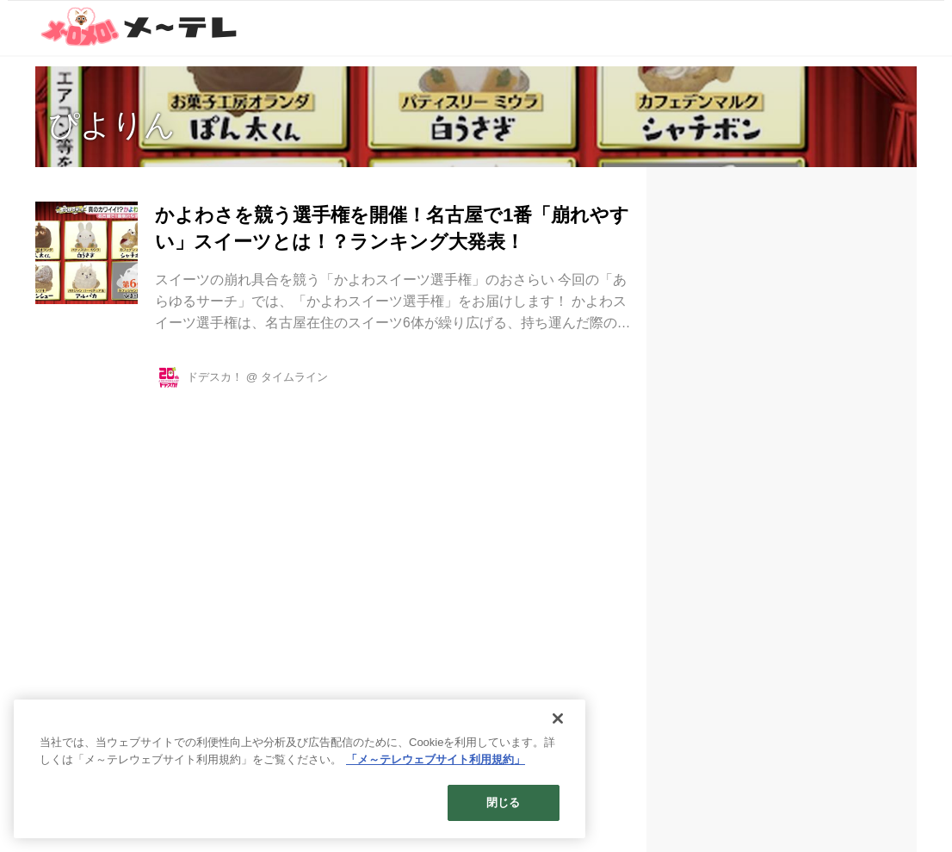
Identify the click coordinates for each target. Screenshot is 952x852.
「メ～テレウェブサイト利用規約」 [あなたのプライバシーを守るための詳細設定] (435, 759)
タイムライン (294, 376)
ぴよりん (112, 125)
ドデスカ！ (215, 376)
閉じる (503, 802)
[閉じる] (558, 718)
